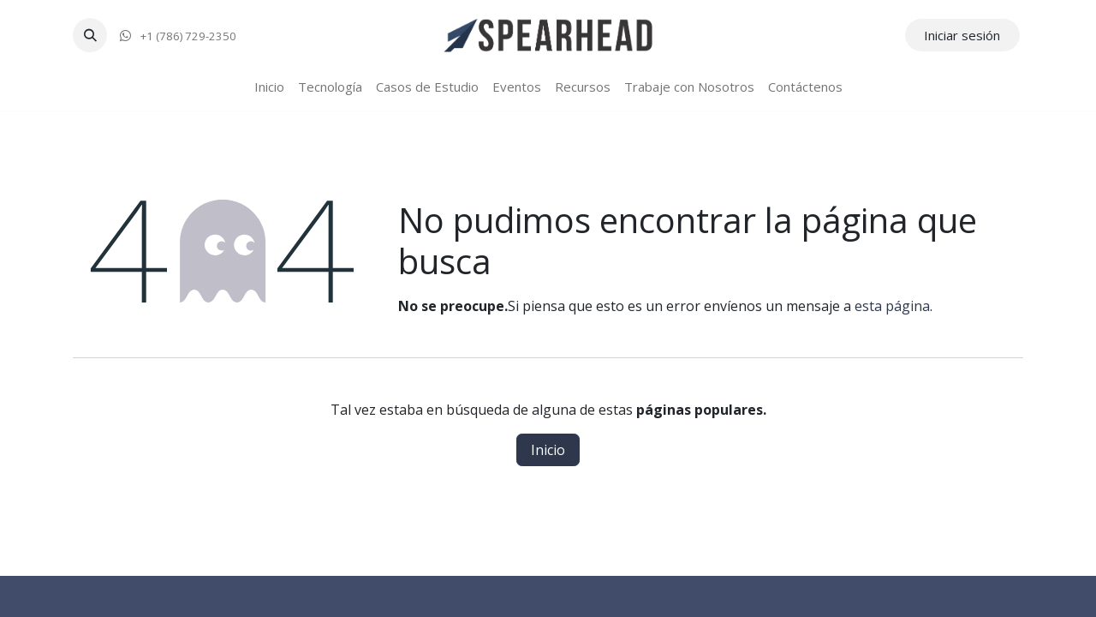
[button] (90, 35)
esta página (892, 306)
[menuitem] (269, 87)
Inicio (548, 449)
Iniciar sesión (962, 35)
